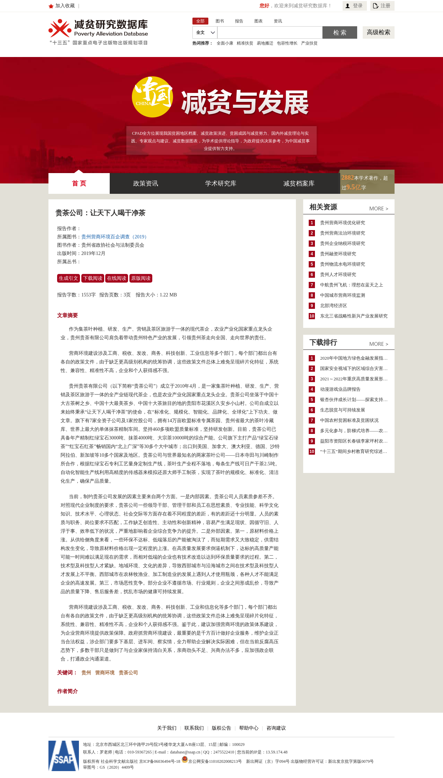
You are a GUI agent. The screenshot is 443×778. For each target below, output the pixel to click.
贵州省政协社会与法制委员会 (112, 245)
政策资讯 (145, 183)
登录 (358, 5)
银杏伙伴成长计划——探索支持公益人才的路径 (357, 399)
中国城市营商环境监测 (342, 295)
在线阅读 (116, 278)
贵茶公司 (128, 672)
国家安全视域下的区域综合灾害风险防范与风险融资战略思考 (357, 368)
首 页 (79, 180)
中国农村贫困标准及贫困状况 (349, 420)
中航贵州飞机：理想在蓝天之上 (351, 284)
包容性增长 (287, 43)
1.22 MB (168, 294)
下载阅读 (92, 278)
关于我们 (167, 728)
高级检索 (378, 32)
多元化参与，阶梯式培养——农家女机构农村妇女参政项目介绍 (357, 430)
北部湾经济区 (333, 305)
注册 (385, 5)
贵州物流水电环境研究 (342, 264)
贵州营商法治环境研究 (342, 233)
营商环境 (105, 672)
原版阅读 (141, 278)
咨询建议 (276, 728)
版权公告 (221, 728)
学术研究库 (220, 183)
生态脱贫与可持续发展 (342, 409)
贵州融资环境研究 (338, 253)
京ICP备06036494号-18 (159, 761)
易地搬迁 (265, 43)
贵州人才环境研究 (338, 274)
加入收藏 (65, 5)
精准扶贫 (245, 43)
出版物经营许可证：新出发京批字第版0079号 (332, 761)
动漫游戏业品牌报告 (340, 389)
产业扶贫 (309, 43)
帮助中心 (249, 728)
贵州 (86, 672)
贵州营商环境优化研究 (342, 222)
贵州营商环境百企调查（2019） (115, 236)
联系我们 (194, 728)
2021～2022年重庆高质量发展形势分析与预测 (357, 378)
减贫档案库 (299, 183)
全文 (200, 32)
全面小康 (225, 43)
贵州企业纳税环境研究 (342, 243)
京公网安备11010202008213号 (211, 759)
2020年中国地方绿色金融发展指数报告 (357, 358)
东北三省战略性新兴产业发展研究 (354, 316)
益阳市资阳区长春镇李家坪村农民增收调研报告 (357, 441)
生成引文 (68, 278)
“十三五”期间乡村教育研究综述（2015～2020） (357, 451)
